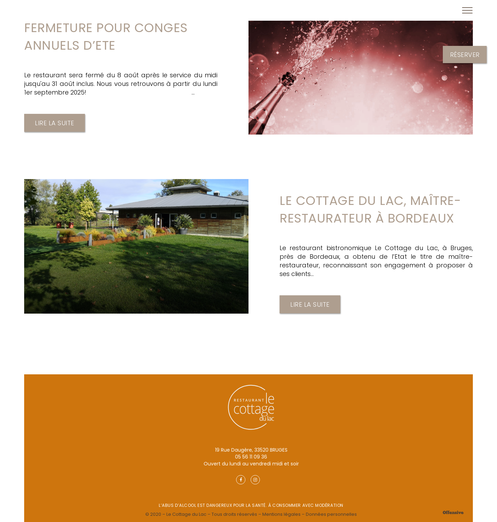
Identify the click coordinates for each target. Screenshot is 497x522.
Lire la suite (54, 123)
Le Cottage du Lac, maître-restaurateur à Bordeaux (370, 209)
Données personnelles (331, 514)
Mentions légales (281, 514)
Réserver (465, 54)
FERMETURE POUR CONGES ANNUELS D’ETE (106, 36)
